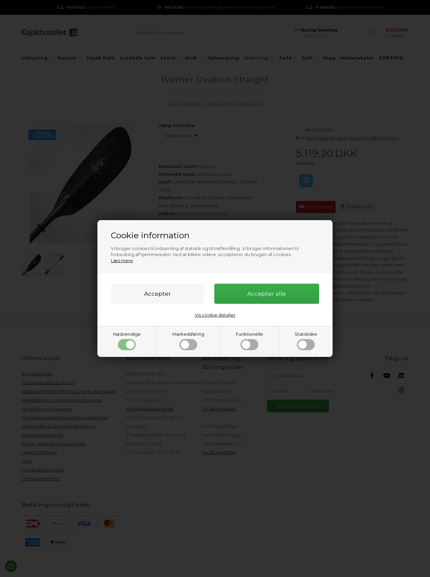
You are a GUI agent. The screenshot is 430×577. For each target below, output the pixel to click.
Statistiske (306, 340)
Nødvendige (127, 340)
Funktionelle (249, 340)
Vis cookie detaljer (215, 315)
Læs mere (122, 260)
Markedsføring (188, 340)
